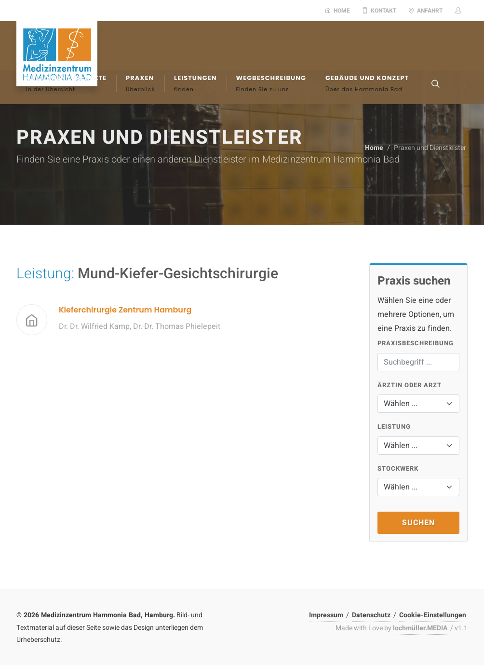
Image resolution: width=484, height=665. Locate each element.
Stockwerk (397, 468)
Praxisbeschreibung (415, 343)
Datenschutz (371, 615)
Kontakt (379, 10)
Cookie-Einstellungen (432, 615)
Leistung (394, 426)
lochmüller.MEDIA (420, 628)
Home (337, 10)
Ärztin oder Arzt (409, 385)
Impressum (326, 615)
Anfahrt (425, 10)
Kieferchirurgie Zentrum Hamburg (125, 309)
